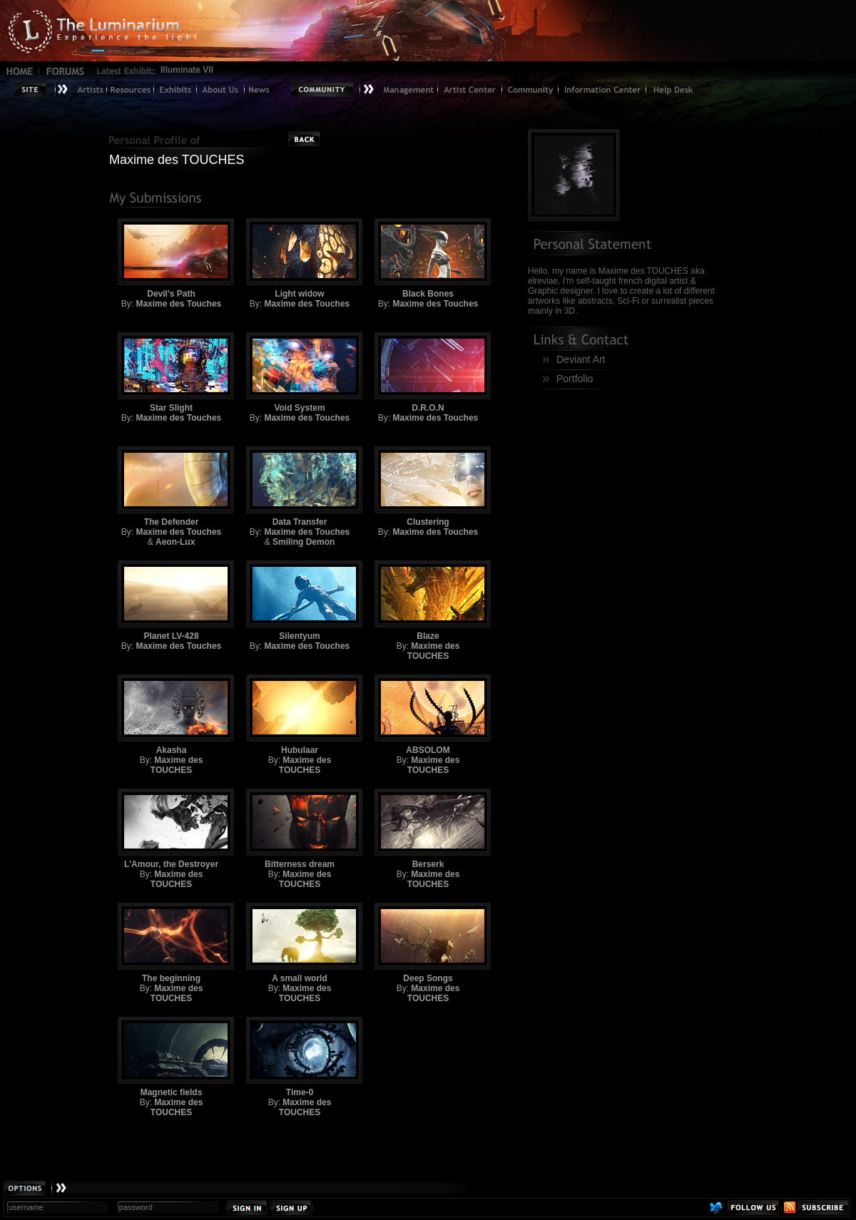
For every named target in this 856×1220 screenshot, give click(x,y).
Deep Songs (428, 943)
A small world (299, 943)
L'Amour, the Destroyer (171, 829)
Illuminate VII (186, 70)
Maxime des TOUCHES (433, 651)
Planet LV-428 (171, 600)
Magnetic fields (171, 1057)
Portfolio (574, 378)
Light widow (299, 258)
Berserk (428, 829)
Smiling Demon (303, 542)
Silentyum (299, 600)
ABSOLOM (428, 715)
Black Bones (428, 258)
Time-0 (299, 1057)
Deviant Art (580, 359)
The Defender (171, 486)
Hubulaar (299, 715)
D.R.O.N (428, 372)
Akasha (171, 715)
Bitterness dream (299, 829)
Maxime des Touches (178, 304)
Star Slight (171, 372)
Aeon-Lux (175, 542)
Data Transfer (299, 486)
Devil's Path (171, 258)
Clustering (428, 486)
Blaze (428, 600)
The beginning (171, 943)
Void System (299, 372)
